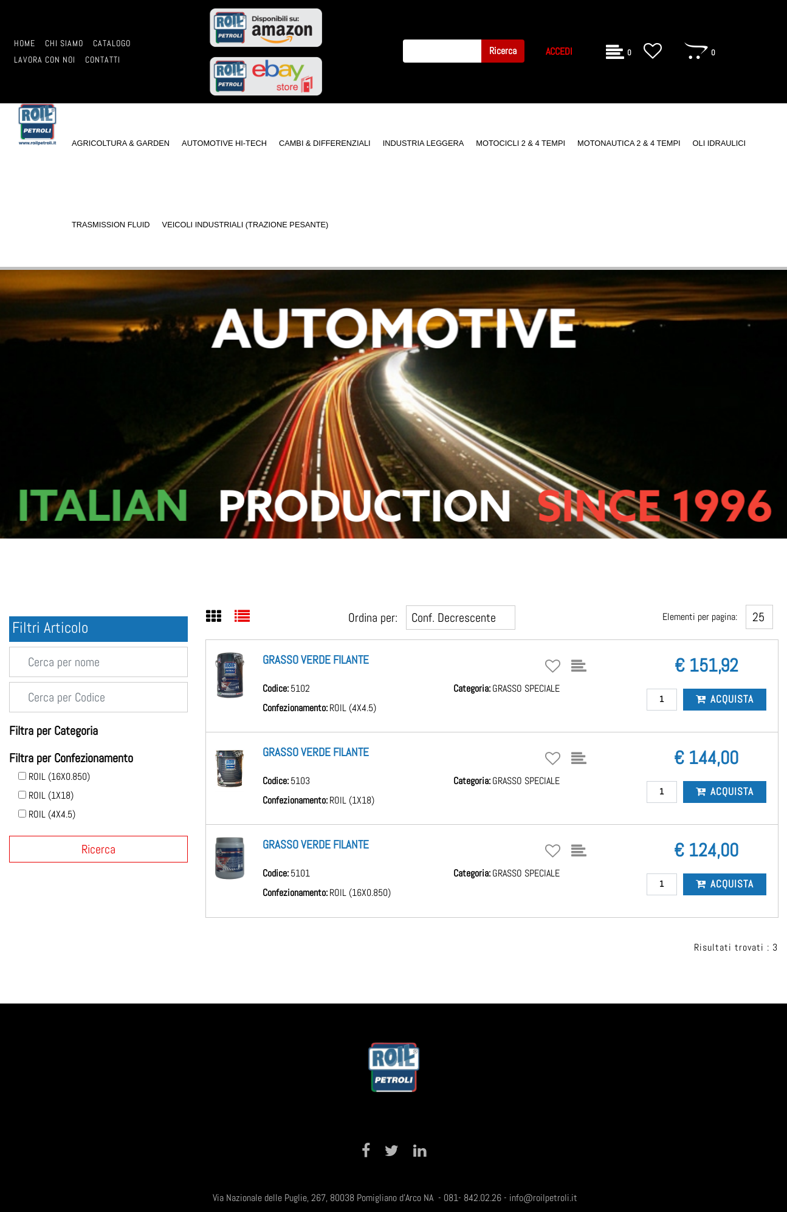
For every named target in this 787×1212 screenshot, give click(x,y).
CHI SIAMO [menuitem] (64, 43)
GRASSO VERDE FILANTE (316, 659)
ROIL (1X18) (51, 795)
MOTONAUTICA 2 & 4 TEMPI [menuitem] (628, 143)
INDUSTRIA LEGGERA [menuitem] (423, 143)
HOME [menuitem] (24, 43)
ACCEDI (559, 51)
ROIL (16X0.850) (59, 777)
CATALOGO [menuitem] (112, 43)
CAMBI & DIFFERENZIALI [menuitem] (325, 143)
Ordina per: (372, 617)
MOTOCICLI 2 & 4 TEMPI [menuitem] (520, 143)
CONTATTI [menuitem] (102, 60)
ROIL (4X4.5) (52, 814)
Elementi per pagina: (699, 616)
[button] (502, 51)
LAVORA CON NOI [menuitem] (44, 60)
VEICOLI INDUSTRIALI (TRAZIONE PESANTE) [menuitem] (245, 224)
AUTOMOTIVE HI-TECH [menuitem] (224, 143)
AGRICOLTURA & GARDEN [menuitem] (121, 143)
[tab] (220, 617)
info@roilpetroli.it (543, 1197)
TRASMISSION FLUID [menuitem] (111, 224)
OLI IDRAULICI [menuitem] (719, 143)
